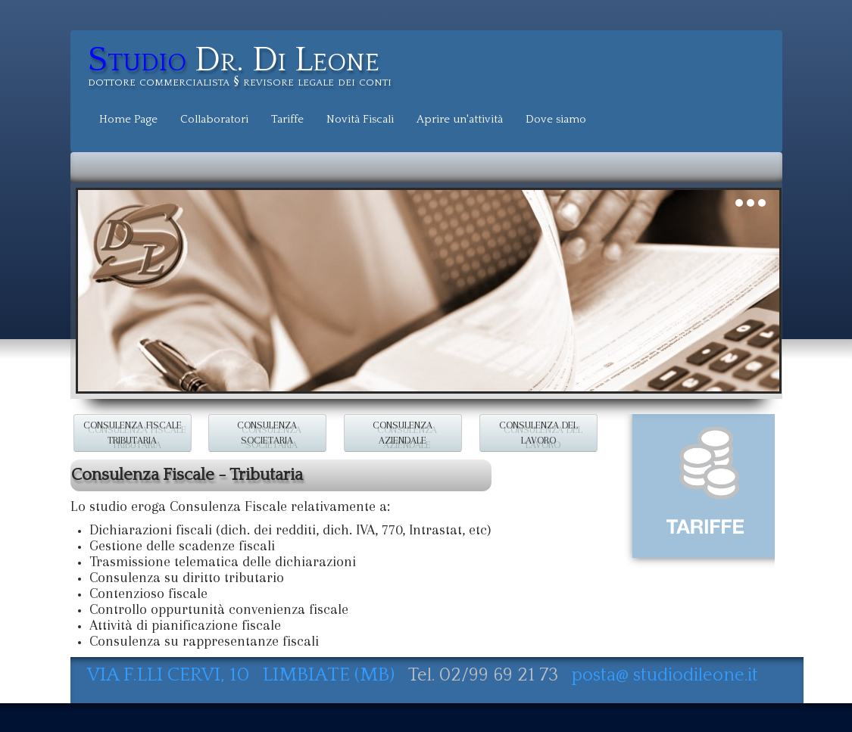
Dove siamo (556, 119)
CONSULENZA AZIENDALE (402, 432)
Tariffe (287, 119)
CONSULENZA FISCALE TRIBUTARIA (132, 432)
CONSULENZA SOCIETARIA (268, 432)
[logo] (245, 68)
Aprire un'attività (460, 119)
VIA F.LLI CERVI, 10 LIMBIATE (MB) (243, 675)
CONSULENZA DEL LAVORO (538, 432)
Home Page (128, 119)
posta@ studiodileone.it (665, 675)
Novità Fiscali (360, 119)
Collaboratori (214, 119)
